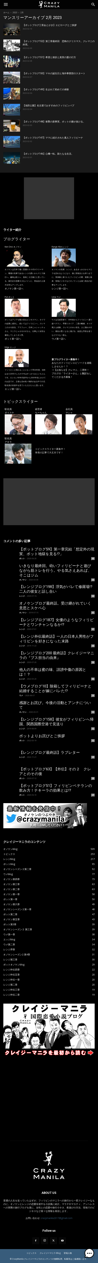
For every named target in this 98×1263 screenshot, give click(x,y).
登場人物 (68, 1253)
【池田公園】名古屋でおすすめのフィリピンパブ (48, 105)
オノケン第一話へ (14, 288)
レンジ (22, 596)
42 (93, 596)
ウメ (21, 695)
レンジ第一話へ (60, 288)
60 (93, 558)
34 (93, 695)
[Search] (93, 4)
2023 (15, 12)
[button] (5, 4)
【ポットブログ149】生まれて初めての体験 (46, 89)
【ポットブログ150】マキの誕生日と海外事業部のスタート (54, 73)
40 (93, 646)
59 (93, 580)
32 (93, 728)
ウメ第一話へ (59, 338)
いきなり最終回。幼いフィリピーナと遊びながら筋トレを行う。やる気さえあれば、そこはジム (55, 570)
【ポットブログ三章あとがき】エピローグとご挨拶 (50, 25)
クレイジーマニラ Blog (50, 1253)
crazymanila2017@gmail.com (56, 1218)
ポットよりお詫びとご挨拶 (42, 736)
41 (93, 612)
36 (93, 662)
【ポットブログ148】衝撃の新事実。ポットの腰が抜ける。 (54, 121)
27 (93, 795)
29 (93, 757)
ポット (22, 558)
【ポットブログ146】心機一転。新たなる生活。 (48, 153)
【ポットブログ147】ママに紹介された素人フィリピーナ (53, 137)
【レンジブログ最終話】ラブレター (49, 752)
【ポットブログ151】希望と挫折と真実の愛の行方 (49, 57)
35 (93, 679)
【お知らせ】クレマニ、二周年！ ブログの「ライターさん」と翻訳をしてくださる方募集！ (71, 373)
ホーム (6, 12)
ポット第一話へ (13, 338)
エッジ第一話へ (13, 389)
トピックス (31, 1253)
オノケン (23, 579)
